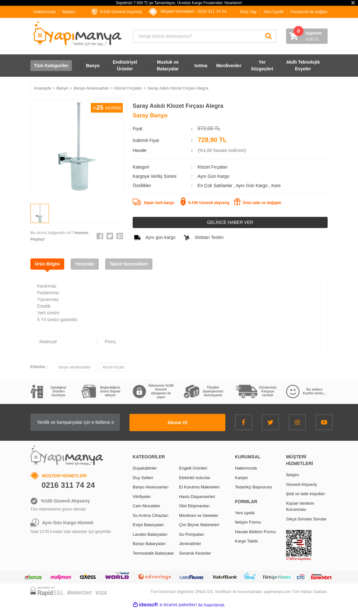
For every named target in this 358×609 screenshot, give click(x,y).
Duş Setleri (143, 477)
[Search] (204, 36)
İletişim (68, 11)
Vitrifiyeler (142, 496)
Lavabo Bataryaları (150, 534)
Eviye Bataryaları (148, 524)
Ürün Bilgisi (47, 263)
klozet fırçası (113, 367)
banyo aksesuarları (74, 367)
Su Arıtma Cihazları (150, 515)
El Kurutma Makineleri (199, 486)
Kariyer (241, 477)
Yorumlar (86, 263)
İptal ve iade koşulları (305, 493)
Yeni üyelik (245, 512)
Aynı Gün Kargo (252, 185)
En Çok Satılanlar (216, 185)
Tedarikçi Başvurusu (253, 486)
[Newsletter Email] (83, 422)
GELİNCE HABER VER (230, 222)
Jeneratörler (190, 543)
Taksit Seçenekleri (131, 263)
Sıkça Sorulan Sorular (306, 518)
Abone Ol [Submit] (185, 422)
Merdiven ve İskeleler (198, 515)
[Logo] (76, 34)
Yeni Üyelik (273, 11)
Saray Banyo (150, 115)
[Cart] (307, 36)
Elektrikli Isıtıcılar (194, 477)
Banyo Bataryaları (149, 543)
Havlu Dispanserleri (197, 496)
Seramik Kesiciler (195, 552)
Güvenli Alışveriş (301, 484)
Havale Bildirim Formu (255, 531)
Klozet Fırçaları (213, 167)
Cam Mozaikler (146, 505)
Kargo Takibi (246, 540)
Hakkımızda (45, 11)
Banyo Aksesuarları (150, 486)
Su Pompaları (191, 534)
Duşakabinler (145, 467)
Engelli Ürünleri (193, 467)
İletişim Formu (248, 521)
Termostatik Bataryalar (153, 552)
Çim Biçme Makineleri (199, 524)
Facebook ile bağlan (309, 11)
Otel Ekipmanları (194, 505)
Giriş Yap (248, 11)
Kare (276, 185)
